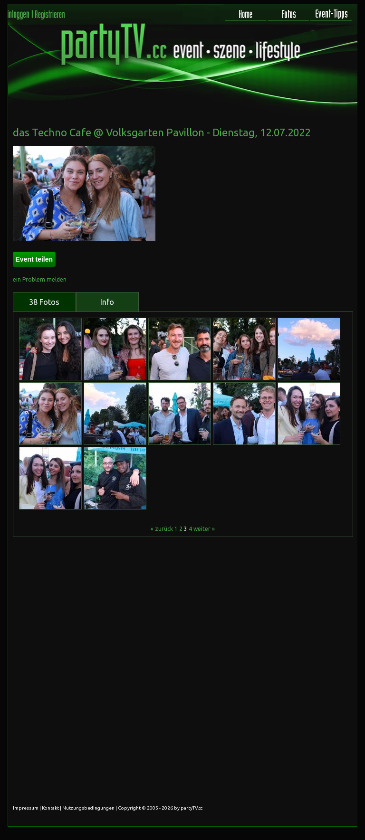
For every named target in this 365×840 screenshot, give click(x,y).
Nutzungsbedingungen (88, 808)
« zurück (162, 529)
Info (107, 302)
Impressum (25, 808)
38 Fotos (44, 302)
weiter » (204, 529)
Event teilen (34, 259)
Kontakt (50, 808)
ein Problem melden (40, 279)
